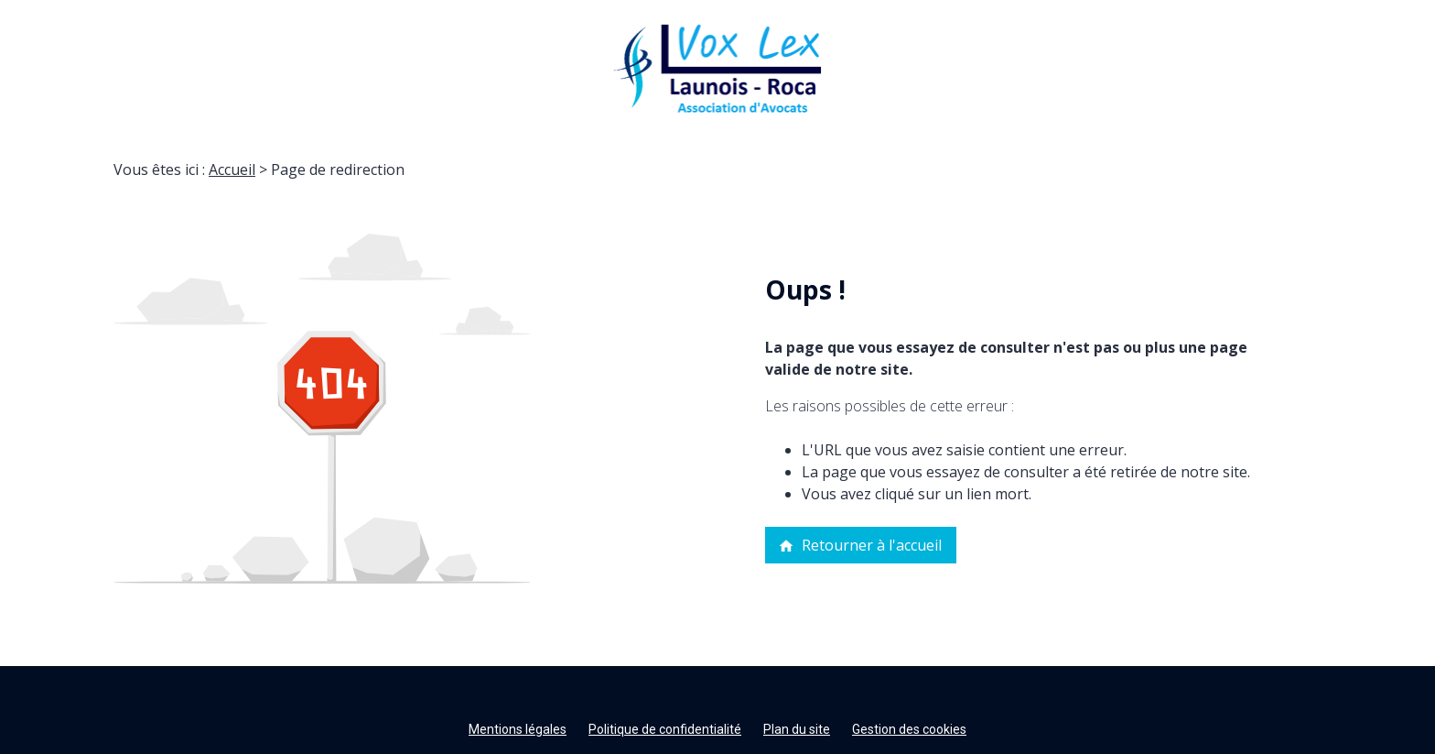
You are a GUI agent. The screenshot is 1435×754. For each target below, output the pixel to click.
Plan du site (796, 729)
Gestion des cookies (909, 729)
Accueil (232, 169)
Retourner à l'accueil (860, 545)
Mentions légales (517, 729)
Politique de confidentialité (664, 729)
